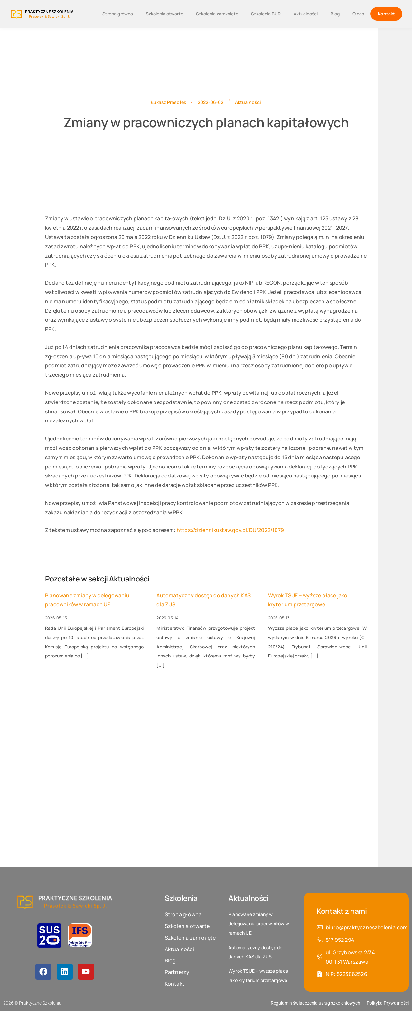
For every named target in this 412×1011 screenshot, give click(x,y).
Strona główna (117, 14)
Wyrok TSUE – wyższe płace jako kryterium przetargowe (308, 600)
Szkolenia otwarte (164, 14)
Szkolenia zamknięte (217, 14)
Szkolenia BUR (266, 14)
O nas (358, 14)
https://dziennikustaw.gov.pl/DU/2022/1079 (230, 530)
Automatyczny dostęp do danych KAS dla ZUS (203, 600)
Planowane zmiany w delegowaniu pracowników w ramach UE (87, 600)
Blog (335, 14)
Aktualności (306, 14)
